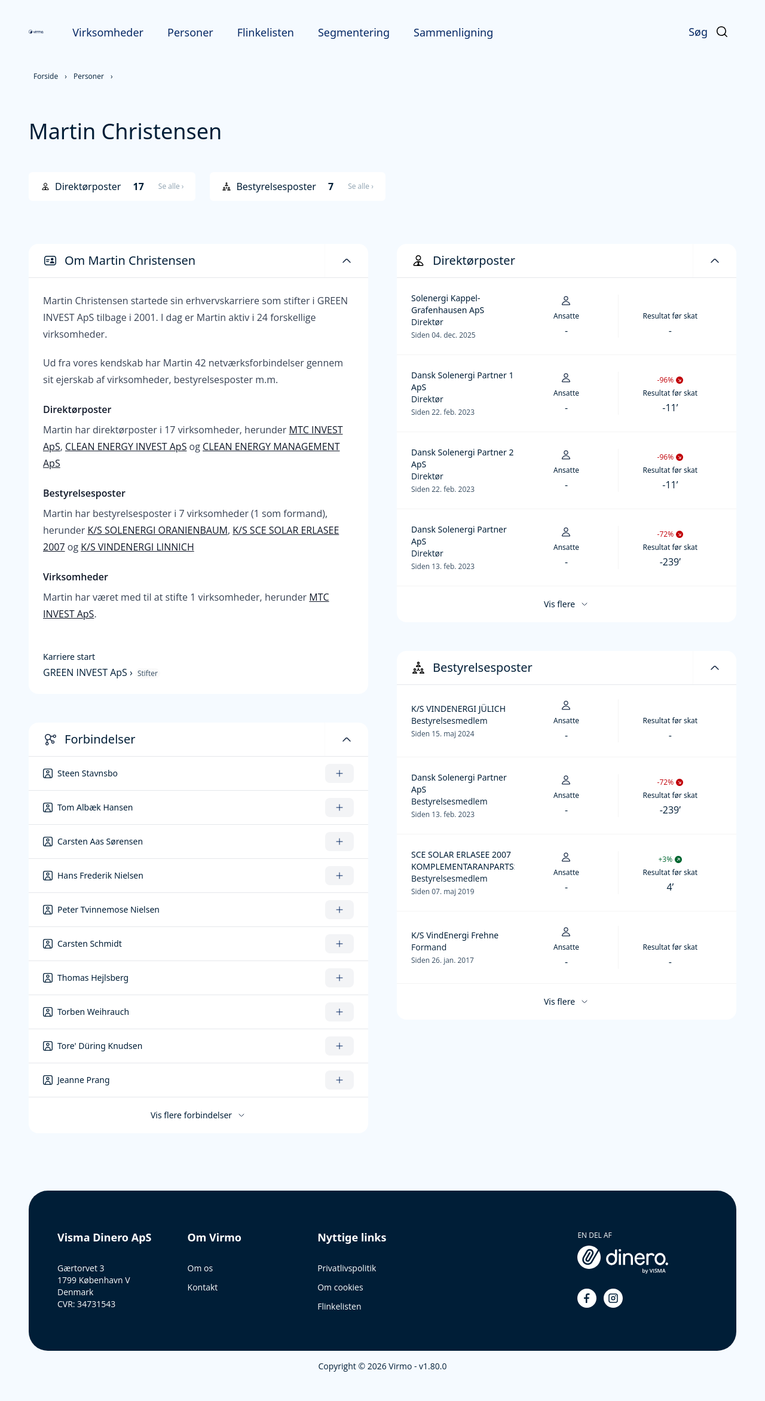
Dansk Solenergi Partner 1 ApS (462, 381)
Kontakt (203, 1287)
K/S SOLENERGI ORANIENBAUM (157, 530)
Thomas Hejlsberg (92, 977)
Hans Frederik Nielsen (100, 875)
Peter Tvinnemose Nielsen (108, 909)
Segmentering (354, 32)
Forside (45, 76)
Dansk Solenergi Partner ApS (459, 535)
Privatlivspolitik (346, 1268)
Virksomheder (107, 32)
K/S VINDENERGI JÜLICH (458, 708)
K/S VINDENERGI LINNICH (137, 546)
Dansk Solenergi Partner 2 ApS (462, 458)
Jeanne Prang (83, 1079)
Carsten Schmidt (89, 943)
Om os (200, 1268)
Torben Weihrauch (93, 1011)
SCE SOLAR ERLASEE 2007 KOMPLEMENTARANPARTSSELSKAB (463, 860)
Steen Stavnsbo (87, 773)
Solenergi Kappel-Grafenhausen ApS (447, 304)
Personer (190, 32)
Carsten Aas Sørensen (100, 841)
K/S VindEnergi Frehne (454, 935)
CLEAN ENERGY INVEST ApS (125, 446)
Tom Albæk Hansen (95, 807)
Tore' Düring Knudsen (99, 1045)
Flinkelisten (265, 32)
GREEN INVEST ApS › (89, 672)
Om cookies (340, 1287)
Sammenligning (453, 32)
